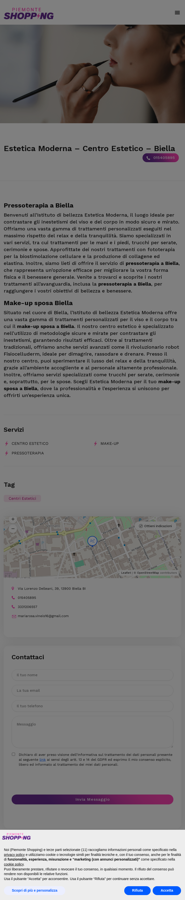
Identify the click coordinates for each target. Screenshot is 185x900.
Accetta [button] (167, 890)
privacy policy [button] (14, 855)
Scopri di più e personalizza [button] (34, 890)
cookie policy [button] (13, 864)
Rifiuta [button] (137, 890)
